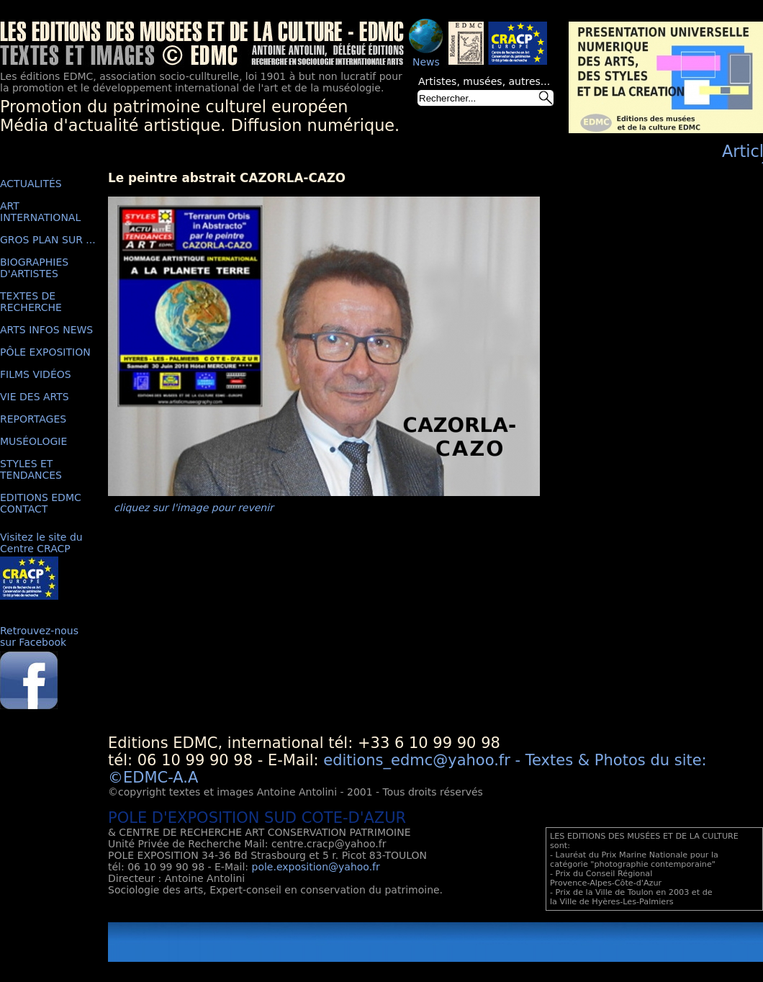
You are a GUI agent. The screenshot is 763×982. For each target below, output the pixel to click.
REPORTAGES (33, 419)
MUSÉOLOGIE (33, 441)
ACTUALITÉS (31, 183)
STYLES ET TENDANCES (31, 469)
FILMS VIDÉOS (35, 374)
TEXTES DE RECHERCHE (31, 301)
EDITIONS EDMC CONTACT (40, 503)
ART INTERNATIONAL (40, 211)
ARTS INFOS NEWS (46, 329)
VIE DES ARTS (34, 396)
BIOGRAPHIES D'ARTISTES (34, 267)
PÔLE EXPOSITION (45, 352)
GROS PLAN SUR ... (48, 240)
